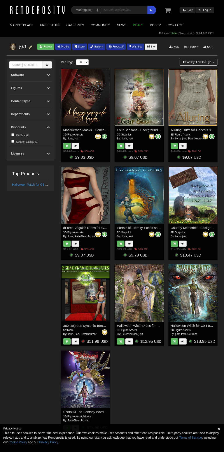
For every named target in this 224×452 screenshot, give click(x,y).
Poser (155, 25)
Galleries (75, 25)
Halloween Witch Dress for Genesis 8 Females (151, 325)
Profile (63, 46)
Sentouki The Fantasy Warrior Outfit (89, 412)
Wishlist (135, 46)
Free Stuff (50, 25)
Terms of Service (190, 437)
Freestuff (116, 46)
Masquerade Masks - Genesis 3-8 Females (94, 130)
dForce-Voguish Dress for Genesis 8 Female (95, 228)
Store (80, 46)
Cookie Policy (18, 442)
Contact (175, 25)
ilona (70, 138)
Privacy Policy (48, 442)
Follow (46, 46)
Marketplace (21, 25)
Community (100, 25)
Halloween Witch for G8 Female (34, 184)
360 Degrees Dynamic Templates (87, 325)
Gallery (96, 46)
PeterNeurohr (196, 138)
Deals (138, 25)
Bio (151, 46)
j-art (77, 138)
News (121, 25)
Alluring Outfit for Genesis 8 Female (197, 130)
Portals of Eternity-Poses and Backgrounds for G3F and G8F (161, 228)
